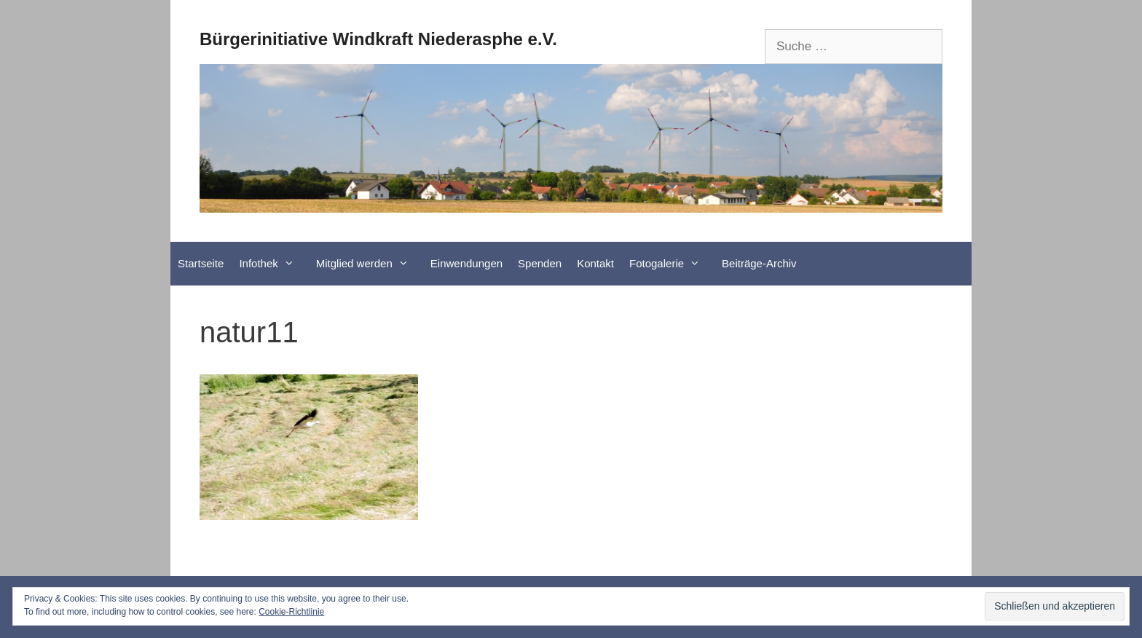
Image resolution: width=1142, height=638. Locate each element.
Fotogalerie (671, 263)
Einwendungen (466, 263)
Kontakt (595, 263)
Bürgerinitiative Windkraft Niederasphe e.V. (378, 39)
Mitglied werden (369, 263)
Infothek (273, 263)
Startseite (201, 263)
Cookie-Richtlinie (291, 612)
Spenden (540, 263)
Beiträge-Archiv (759, 263)
